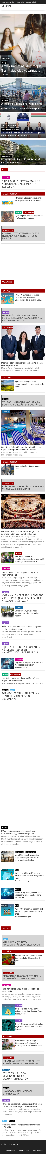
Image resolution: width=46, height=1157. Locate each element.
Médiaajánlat (24, 1150)
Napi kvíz (20, 2)
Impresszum (10, 1150)
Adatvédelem (38, 1150)
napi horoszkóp (8, 2)
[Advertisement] (23, 263)
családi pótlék (31, 2)
